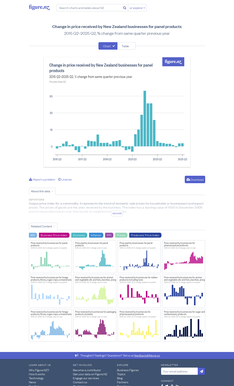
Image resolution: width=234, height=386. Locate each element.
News (32, 382)
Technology (36, 378)
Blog (119, 378)
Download (194, 179)
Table (125, 46)
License (65, 179)
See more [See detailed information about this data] (117, 213)
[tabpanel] (117, 112)
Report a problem (42, 179)
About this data (40, 191)
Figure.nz (39, 7)
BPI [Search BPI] (33, 235)
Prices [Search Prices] (121, 235)
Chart (107, 46)
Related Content (41, 226)
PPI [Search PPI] (109, 235)
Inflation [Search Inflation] (96, 235)
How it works (37, 374)
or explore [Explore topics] (137, 8)
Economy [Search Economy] (79, 235)
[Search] (125, 7)
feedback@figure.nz (147, 355)
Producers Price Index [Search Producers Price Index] (145, 235)
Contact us (80, 382)
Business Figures (128, 370)
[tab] (108, 46)
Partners (122, 382)
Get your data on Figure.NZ (90, 374)
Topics (121, 374)
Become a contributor (87, 370)
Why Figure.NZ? (39, 370)
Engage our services (86, 378)
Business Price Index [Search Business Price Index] (54, 235)
